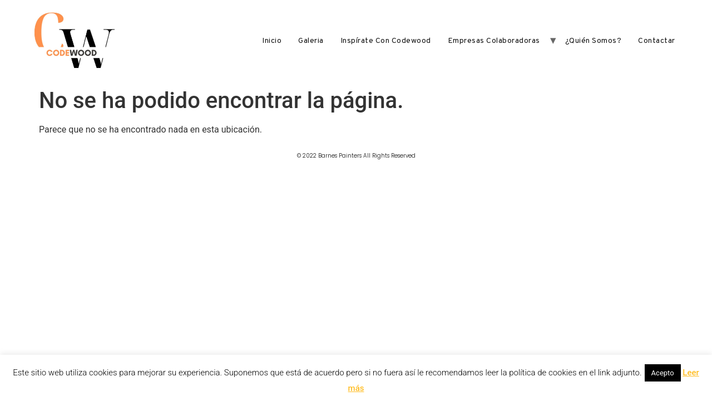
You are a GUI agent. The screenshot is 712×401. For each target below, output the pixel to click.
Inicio (271, 41)
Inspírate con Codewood (385, 41)
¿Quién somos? (593, 41)
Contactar (656, 41)
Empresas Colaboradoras (494, 41)
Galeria (311, 41)
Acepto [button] (662, 373)
